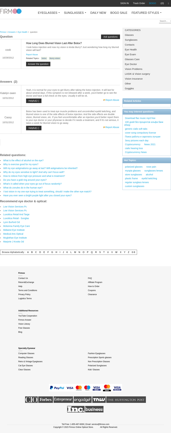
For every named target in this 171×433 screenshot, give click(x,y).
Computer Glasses (26, 353)
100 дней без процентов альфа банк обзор (143, 123)
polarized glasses (133, 166)
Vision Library (24, 324)
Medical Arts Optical (13, 234)
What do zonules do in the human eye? (23, 187)
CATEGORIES (133, 30)
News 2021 (149, 144)
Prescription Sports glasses (99, 357)
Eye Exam (130, 54)
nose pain (151, 166)
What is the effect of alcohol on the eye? (23, 160)
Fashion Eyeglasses (96, 353)
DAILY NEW (98, 12)
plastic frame (131, 178)
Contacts (129, 44)
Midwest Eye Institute (14, 230)
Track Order (139, 3)
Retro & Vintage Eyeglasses (30, 361)
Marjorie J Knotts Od (13, 241)
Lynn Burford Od (11, 222)
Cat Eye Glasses (25, 365)
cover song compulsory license (140, 132)
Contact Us (23, 278)
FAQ (90, 278)
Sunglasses (131, 39)
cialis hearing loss (134, 148)
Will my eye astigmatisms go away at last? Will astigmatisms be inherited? (40, 168)
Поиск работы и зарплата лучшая (142, 136)
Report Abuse (32, 54)
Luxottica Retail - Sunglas (16, 218)
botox (44, 58)
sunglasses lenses (153, 170)
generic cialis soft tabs (136, 129)
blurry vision (55, 58)
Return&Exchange (26, 282)
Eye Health (131, 49)
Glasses (129, 35)
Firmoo (3, 32)
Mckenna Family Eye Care (16, 226)
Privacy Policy (24, 294)
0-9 (133, 252)
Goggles (129, 88)
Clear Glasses (24, 370)
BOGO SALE (118, 12)
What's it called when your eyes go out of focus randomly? (32, 183)
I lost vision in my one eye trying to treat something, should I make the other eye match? (47, 191)
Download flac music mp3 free (140, 118)
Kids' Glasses (94, 370)
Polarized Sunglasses (97, 365)
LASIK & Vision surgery (137, 73)
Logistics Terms (25, 298)
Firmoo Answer (24, 320)
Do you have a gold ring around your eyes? (25, 180)
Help (20, 286)
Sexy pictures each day (136, 140)
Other (128, 83)
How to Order (93, 286)
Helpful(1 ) (33, 128)
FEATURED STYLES (147, 12)
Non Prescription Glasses (99, 361)
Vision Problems (133, 69)
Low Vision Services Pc (15, 206)
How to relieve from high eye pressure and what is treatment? (34, 176)
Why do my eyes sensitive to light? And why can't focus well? (33, 172)
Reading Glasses (25, 357)
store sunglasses (133, 174)
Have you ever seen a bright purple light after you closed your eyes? (37, 195)
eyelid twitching (149, 178)
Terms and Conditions (27, 290)
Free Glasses (24, 328)
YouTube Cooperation (27, 316)
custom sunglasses (134, 186)
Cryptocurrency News (136, 152)
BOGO (152, 3)
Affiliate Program (95, 282)
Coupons (92, 290)
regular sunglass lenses (137, 182)
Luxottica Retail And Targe (16, 214)
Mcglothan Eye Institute (15, 237)
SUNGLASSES (75, 12)
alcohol (149, 174)
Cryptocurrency (132, 144)
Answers (12, 32)
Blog (20, 332)
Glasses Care (132, 59)
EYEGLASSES (49, 12)
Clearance (92, 294)
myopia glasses (133, 170)
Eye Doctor (131, 64)
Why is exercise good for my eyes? (20, 164)
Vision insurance (134, 78)
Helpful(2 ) (33, 100)
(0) (162, 3)
